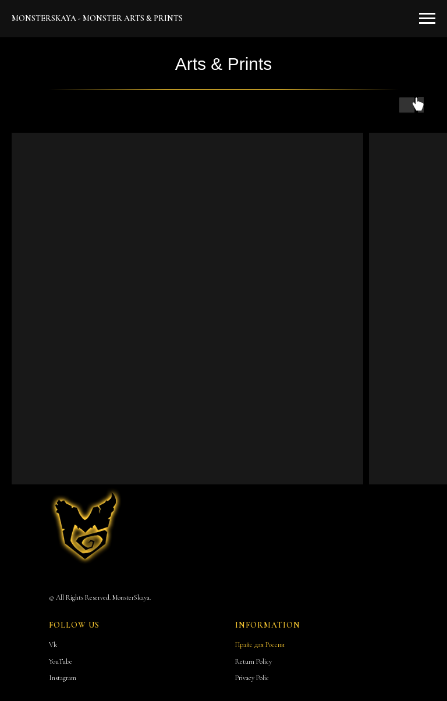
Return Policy (253, 661)
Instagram (62, 678)
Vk (53, 644)
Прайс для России (260, 644)
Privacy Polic (252, 678)
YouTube (60, 661)
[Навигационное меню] (427, 18)
